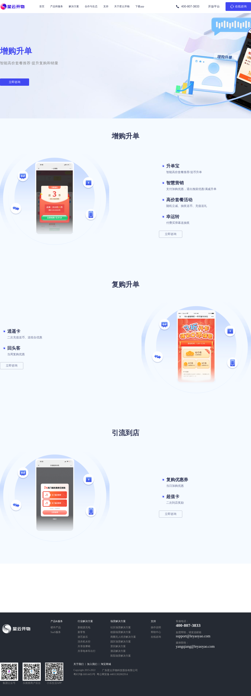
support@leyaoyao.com (193, 636)
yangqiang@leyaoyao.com (195, 646)
